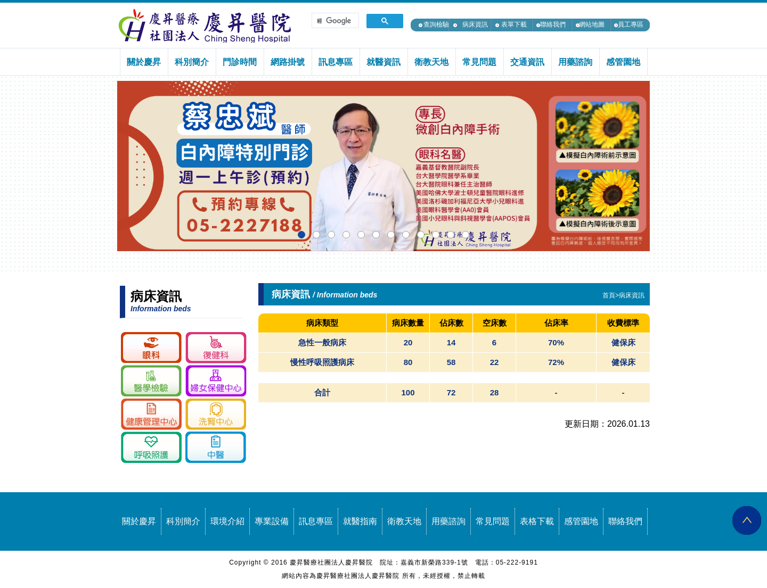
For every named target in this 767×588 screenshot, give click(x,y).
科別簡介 (183, 521)
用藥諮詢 (448, 521)
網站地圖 (592, 24)
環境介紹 (227, 521)
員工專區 (630, 24)
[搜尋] (334, 21)
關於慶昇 (139, 521)
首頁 (608, 295)
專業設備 (272, 521)
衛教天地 (404, 521)
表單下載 (514, 24)
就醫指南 (360, 521)
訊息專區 (316, 521)
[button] (301, 234)
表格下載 (537, 521)
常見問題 (493, 521)
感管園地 (581, 521)
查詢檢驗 (436, 24)
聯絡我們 (553, 24)
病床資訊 (475, 24)
